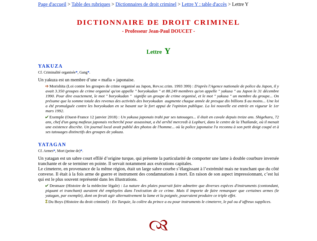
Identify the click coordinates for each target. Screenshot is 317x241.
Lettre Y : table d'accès (204, 4)
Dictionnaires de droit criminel (145, 4)
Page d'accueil (52, 4)
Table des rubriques (91, 4)
